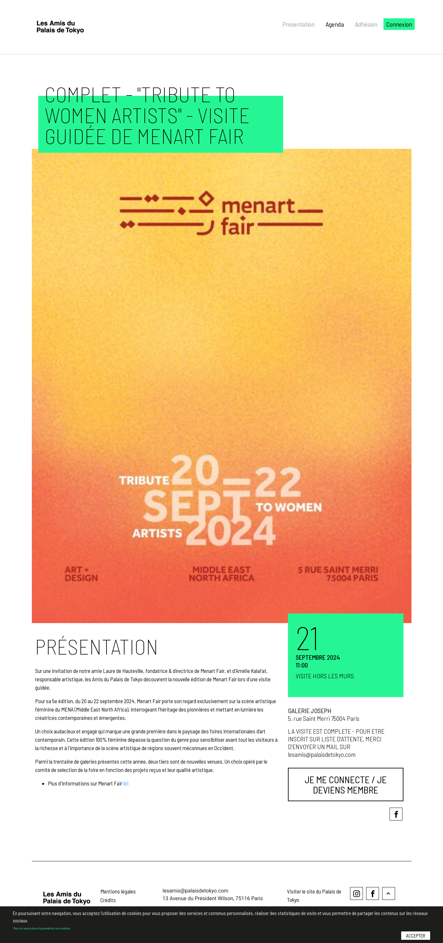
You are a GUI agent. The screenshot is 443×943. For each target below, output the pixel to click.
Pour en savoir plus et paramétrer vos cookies (41, 928)
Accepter (415, 935)
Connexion (399, 24)
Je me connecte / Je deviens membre (346, 784)
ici (125, 783)
